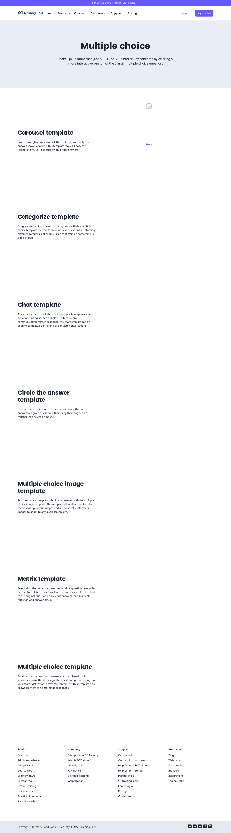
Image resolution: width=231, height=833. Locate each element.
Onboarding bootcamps (131, 749)
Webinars (173, 749)
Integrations (175, 764)
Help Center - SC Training (133, 754)
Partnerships (125, 764)
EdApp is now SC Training (83, 744)
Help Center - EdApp (130, 759)
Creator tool (24, 769)
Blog (171, 744)
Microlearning (75, 754)
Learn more (129, 3)
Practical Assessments (30, 785)
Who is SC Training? (79, 749)
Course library (26, 759)
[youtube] (195, 816)
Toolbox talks (175, 769)
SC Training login (128, 769)
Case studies (175, 754)
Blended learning (77, 764)
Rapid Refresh (26, 790)
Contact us (124, 785)
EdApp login (125, 775)
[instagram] (210, 816)
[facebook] (205, 816)
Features (23, 744)
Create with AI (26, 764)
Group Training (26, 775)
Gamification (75, 769)
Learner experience (29, 780)
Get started (124, 744)
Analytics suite (26, 754)
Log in (186, 13)
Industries (173, 759)
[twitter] (200, 816)
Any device (74, 759)
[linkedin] (190, 816)
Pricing (130, 13)
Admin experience (28, 749)
